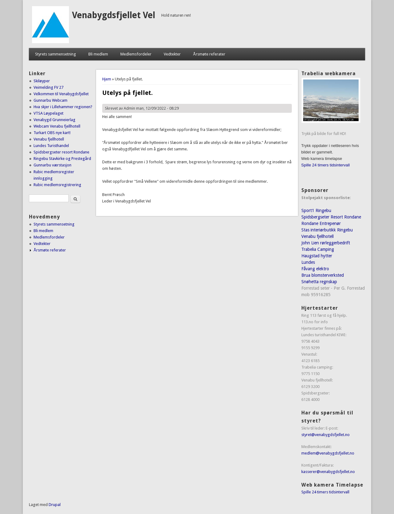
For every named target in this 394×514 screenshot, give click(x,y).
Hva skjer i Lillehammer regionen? (63, 106)
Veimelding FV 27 (48, 87)
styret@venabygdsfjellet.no (325, 434)
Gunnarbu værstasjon (52, 165)
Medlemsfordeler (135, 54)
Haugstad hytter (316, 255)
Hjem (106, 79)
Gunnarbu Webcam (50, 100)
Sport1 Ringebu (316, 210)
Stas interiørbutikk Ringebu (327, 229)
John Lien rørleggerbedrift (325, 242)
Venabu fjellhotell (49, 139)
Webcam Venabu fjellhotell (57, 126)
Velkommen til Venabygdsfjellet (61, 94)
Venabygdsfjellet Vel (113, 15)
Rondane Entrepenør (321, 223)
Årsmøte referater (209, 54)
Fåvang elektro (315, 268)
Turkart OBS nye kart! (52, 132)
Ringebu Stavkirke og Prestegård (62, 158)
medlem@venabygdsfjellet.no (327, 453)
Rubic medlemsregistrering (57, 184)
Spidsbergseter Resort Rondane (331, 216)
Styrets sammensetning (55, 54)
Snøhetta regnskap (319, 281)
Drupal (55, 504)
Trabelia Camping (317, 249)
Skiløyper (42, 81)
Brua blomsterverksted (322, 275)
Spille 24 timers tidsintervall (325, 165)
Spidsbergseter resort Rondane (61, 152)
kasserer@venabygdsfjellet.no (328, 471)
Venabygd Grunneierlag (54, 119)
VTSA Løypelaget (48, 113)
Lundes (308, 262)
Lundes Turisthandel (51, 145)
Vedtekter (172, 54)
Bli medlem (98, 54)
